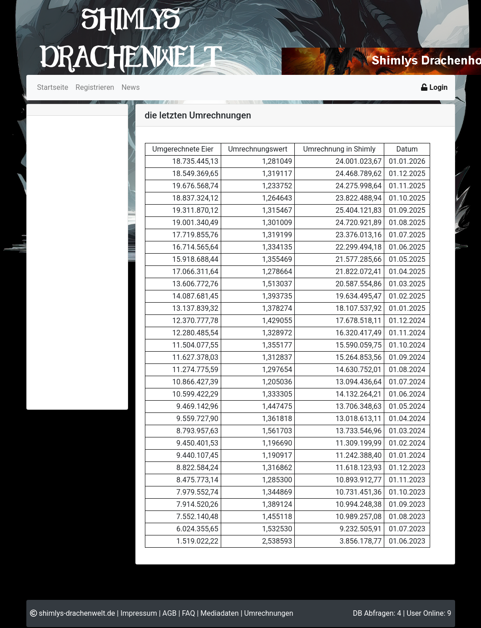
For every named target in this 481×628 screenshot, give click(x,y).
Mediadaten (219, 613)
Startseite (53, 87)
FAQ (188, 613)
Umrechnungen (268, 613)
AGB (170, 613)
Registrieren (94, 87)
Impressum (138, 613)
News (130, 87)
